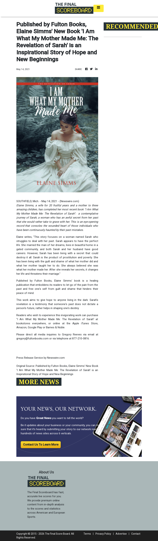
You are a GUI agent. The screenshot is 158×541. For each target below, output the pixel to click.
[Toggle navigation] (98, 8)
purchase (92, 315)
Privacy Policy (103, 533)
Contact (135, 533)
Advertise (121, 533)
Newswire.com (69, 201)
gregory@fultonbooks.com (32, 338)
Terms (87, 533)
